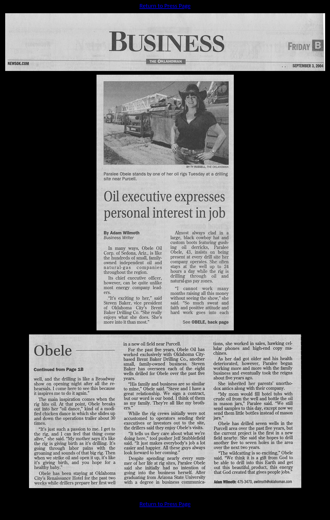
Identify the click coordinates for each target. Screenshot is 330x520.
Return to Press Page (164, 5)
